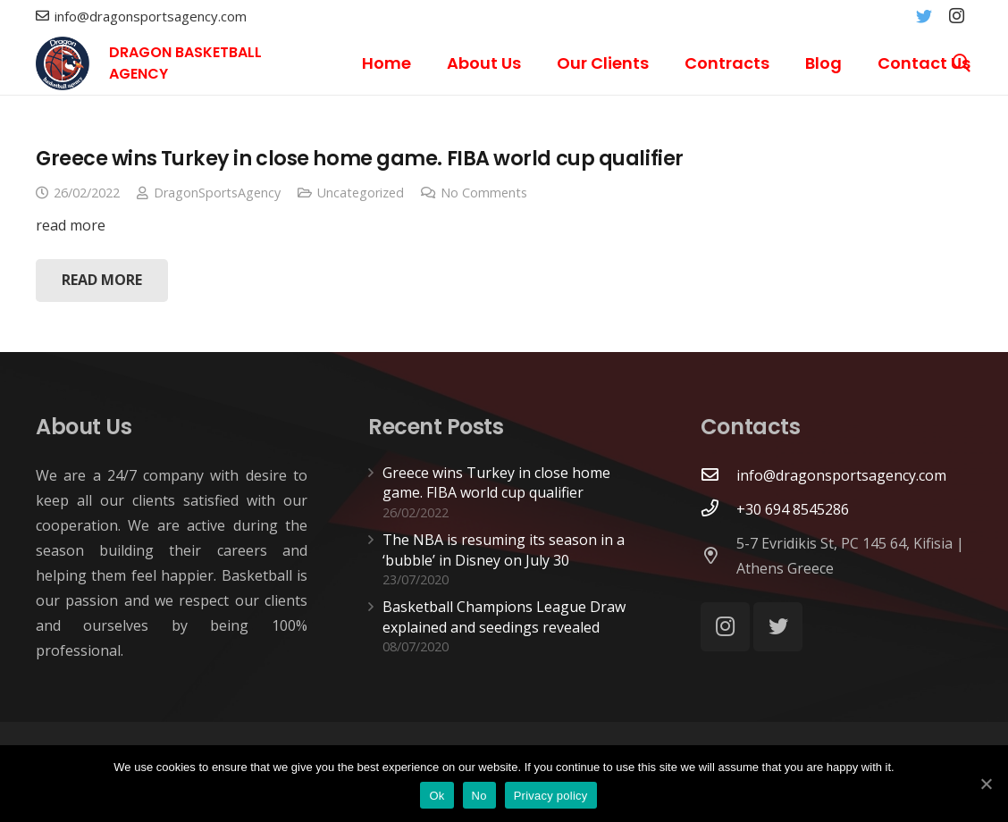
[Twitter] (924, 16)
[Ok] (986, 784)
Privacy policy (551, 795)
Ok (436, 795)
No (479, 795)
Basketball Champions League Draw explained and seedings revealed (504, 616)
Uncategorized (360, 192)
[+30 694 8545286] (718, 509)
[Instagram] (956, 16)
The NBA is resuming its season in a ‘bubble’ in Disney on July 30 (503, 549)
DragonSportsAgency (217, 192)
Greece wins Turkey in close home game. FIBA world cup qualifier (360, 158)
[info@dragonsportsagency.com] (718, 475)
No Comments (484, 192)
